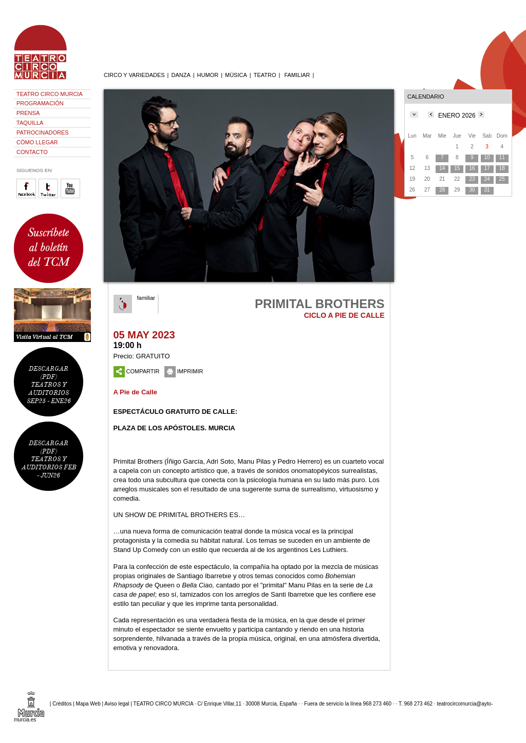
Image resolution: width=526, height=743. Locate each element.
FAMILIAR (297, 75)
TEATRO (265, 75)
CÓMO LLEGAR (37, 142)
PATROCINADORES (42, 132)
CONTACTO (32, 152)
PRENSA (28, 113)
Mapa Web (88, 704)
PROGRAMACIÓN (40, 103)
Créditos (61, 704)
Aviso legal (116, 704)
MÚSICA (236, 75)
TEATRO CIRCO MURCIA (49, 94)
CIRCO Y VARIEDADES (134, 75)
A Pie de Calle (136, 392)
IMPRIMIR (183, 371)
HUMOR (208, 75)
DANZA (180, 75)
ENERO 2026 (457, 115)
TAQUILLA (29, 123)
